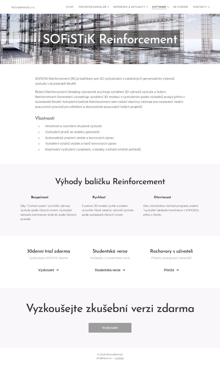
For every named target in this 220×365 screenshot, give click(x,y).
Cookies (119, 358)
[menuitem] (78, 7)
